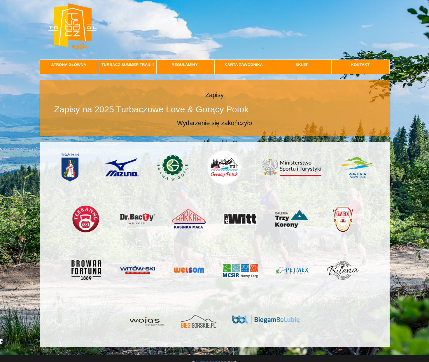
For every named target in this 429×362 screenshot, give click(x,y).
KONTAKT (360, 64)
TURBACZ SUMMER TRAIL (127, 64)
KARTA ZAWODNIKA (244, 64)
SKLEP (301, 64)
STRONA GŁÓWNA (68, 64)
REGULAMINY (191, 64)
